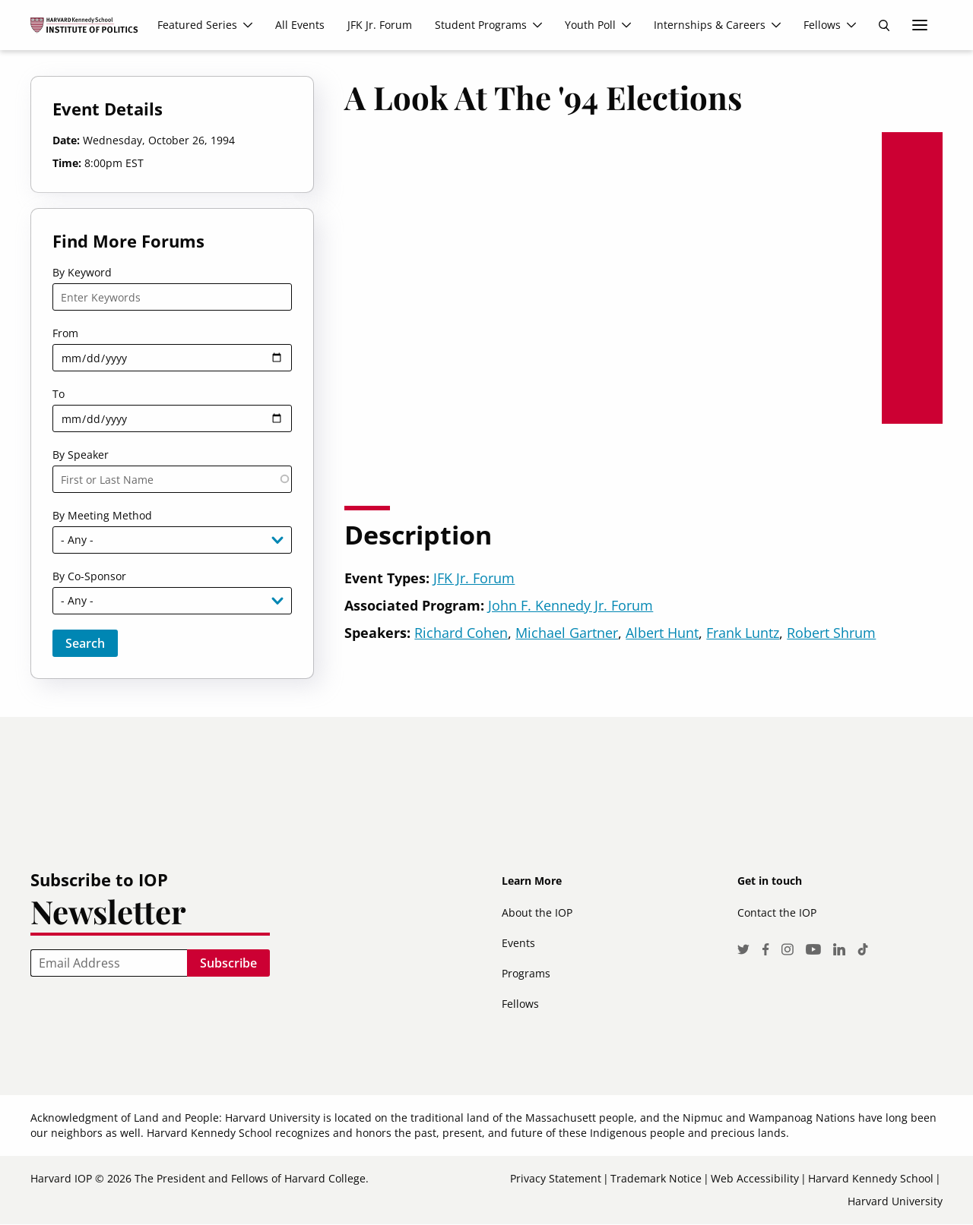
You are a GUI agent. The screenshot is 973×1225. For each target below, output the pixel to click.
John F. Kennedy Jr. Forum (570, 605)
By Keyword (82, 272)
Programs (526, 973)
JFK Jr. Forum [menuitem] (379, 24)
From (65, 333)
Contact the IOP (776, 912)
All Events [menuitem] (300, 24)
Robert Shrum (831, 633)
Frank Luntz (742, 633)
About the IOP (537, 912)
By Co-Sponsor (89, 576)
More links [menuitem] (919, 25)
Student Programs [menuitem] (481, 24)
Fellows (520, 1003)
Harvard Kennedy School (870, 1178)
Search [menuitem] (884, 25)
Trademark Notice (656, 1178)
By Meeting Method (102, 515)
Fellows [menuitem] (822, 24)
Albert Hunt (662, 633)
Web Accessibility (755, 1178)
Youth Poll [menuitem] (590, 24)
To (58, 394)
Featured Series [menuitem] (197, 24)
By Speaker (80, 454)
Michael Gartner (566, 633)
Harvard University (895, 1201)
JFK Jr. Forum (474, 578)
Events (518, 943)
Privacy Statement (555, 1178)
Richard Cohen (461, 633)
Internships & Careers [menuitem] (709, 24)
